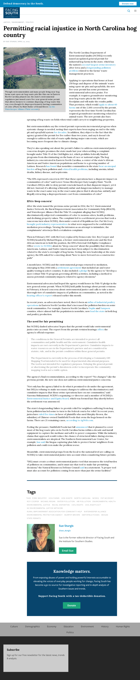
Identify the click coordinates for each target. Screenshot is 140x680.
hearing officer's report (39, 295)
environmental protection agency (44, 515)
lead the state (97, 311)
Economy (51, 626)
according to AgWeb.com (79, 420)
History (105, 626)
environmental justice (38, 505)
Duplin (92, 308)
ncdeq (95, 498)
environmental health (104, 501)
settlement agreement (69, 267)
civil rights (77, 505)
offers (100, 329)
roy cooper (33, 501)
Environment (18, 22)
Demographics (32, 626)
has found (51, 166)
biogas (104, 515)
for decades (60, 132)
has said (41, 442)
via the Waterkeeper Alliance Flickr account (30, 107)
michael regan (48, 501)
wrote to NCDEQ (43, 246)
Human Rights (123, 626)
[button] (135, 10)
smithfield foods (91, 515)
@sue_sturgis (65, 530)
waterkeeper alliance (95, 511)
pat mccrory (107, 498)
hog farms (54, 498)
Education (69, 626)
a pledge (82, 270)
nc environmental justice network (45, 508)
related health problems (75, 169)
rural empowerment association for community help (54, 511)
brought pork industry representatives (47, 224)
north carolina (82, 498)
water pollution (66, 501)
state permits (34, 518)
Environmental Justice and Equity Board (48, 398)
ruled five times (47, 414)
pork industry (39, 498)
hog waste (66, 498)
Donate (71, 605)
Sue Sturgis (11, 41)
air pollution (84, 501)
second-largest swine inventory (99, 64)
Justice (6, 22)
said (82, 467)
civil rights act (93, 505)
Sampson (105, 308)
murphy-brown (72, 515)
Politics (29, 22)
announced (82, 427)
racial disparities (61, 505)
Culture (14, 626)
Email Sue (67, 550)
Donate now (128, 3)
